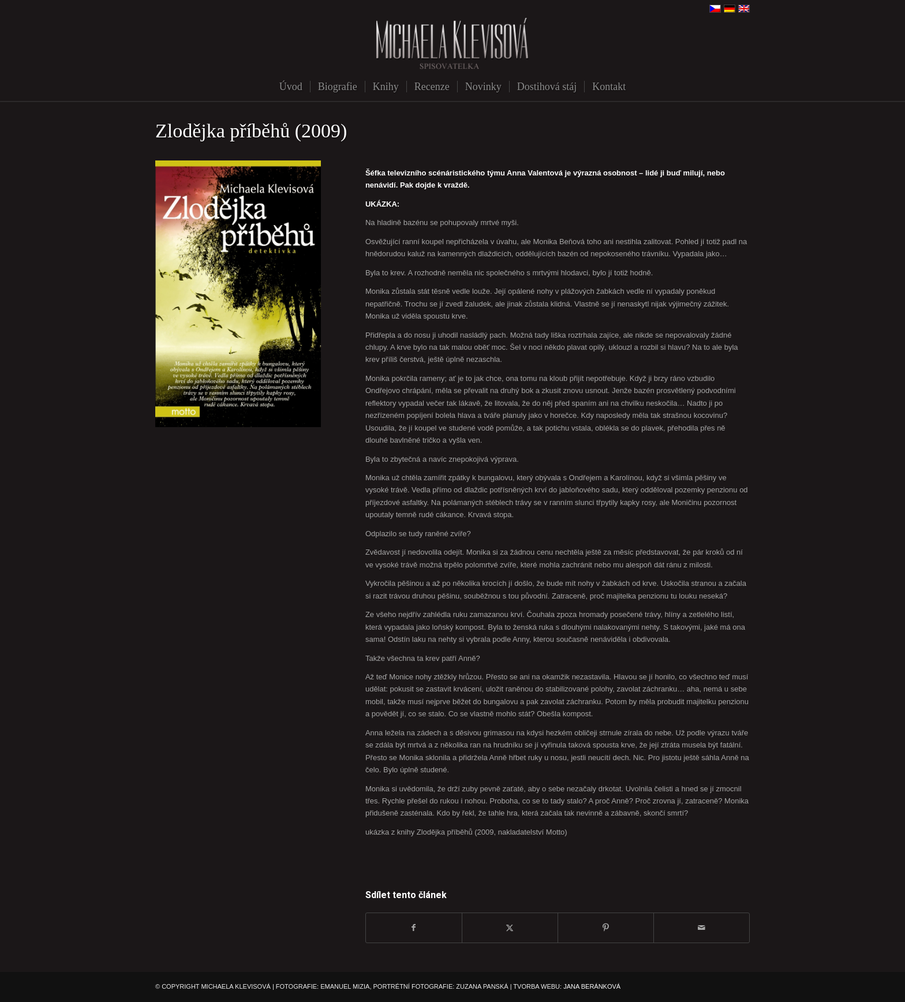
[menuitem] (291, 86)
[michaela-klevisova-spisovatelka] (452, 44)
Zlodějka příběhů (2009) (251, 130)
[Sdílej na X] (510, 928)
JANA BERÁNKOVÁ (591, 986)
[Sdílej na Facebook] (414, 928)
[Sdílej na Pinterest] (605, 928)
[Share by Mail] (701, 928)
